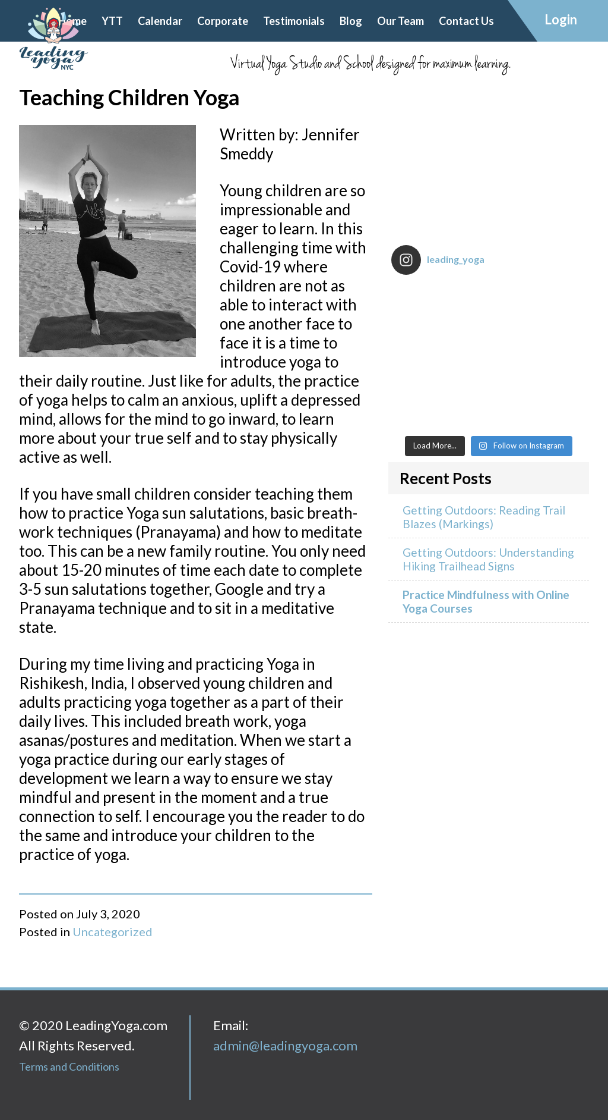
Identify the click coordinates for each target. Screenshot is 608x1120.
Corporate (222, 20)
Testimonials (294, 20)
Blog (351, 20)
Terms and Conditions (69, 1066)
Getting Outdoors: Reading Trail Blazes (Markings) (484, 517)
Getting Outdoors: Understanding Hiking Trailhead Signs (488, 559)
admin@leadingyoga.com (285, 1045)
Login (560, 19)
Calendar (160, 20)
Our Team (400, 20)
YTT (112, 20)
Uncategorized (112, 931)
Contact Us (466, 20)
